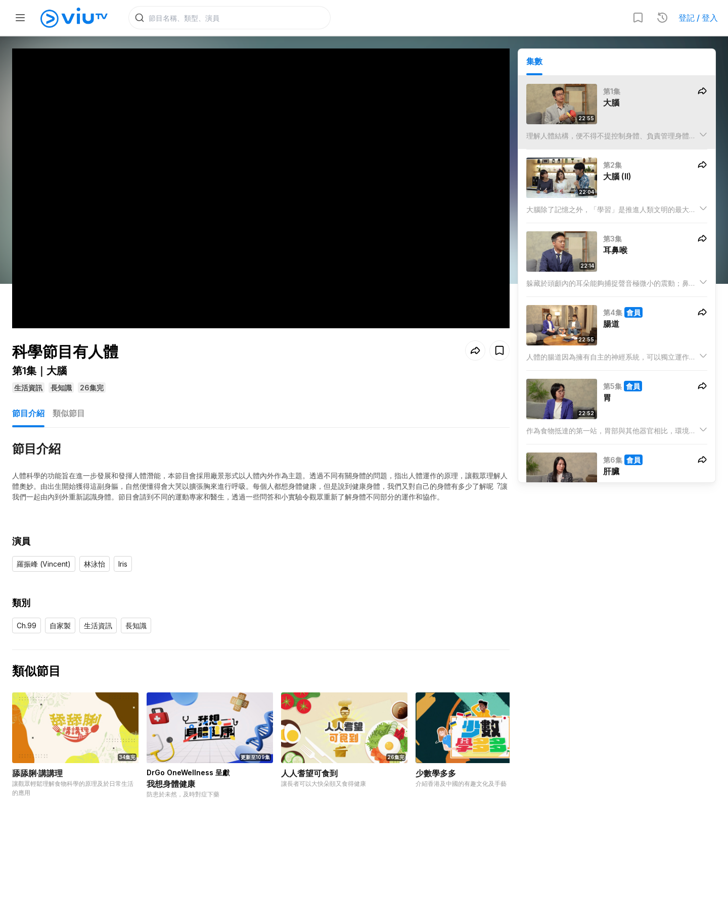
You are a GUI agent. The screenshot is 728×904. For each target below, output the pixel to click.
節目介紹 (28, 413)
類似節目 (69, 413)
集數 (534, 61)
